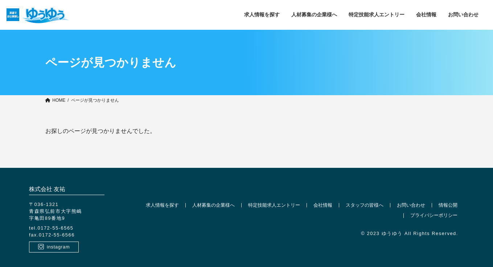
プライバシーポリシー (433, 215)
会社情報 (322, 205)
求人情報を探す (162, 205)
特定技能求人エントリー (274, 205)
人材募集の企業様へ (213, 205)
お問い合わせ (411, 205)
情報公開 (448, 205)
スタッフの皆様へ (364, 205)
